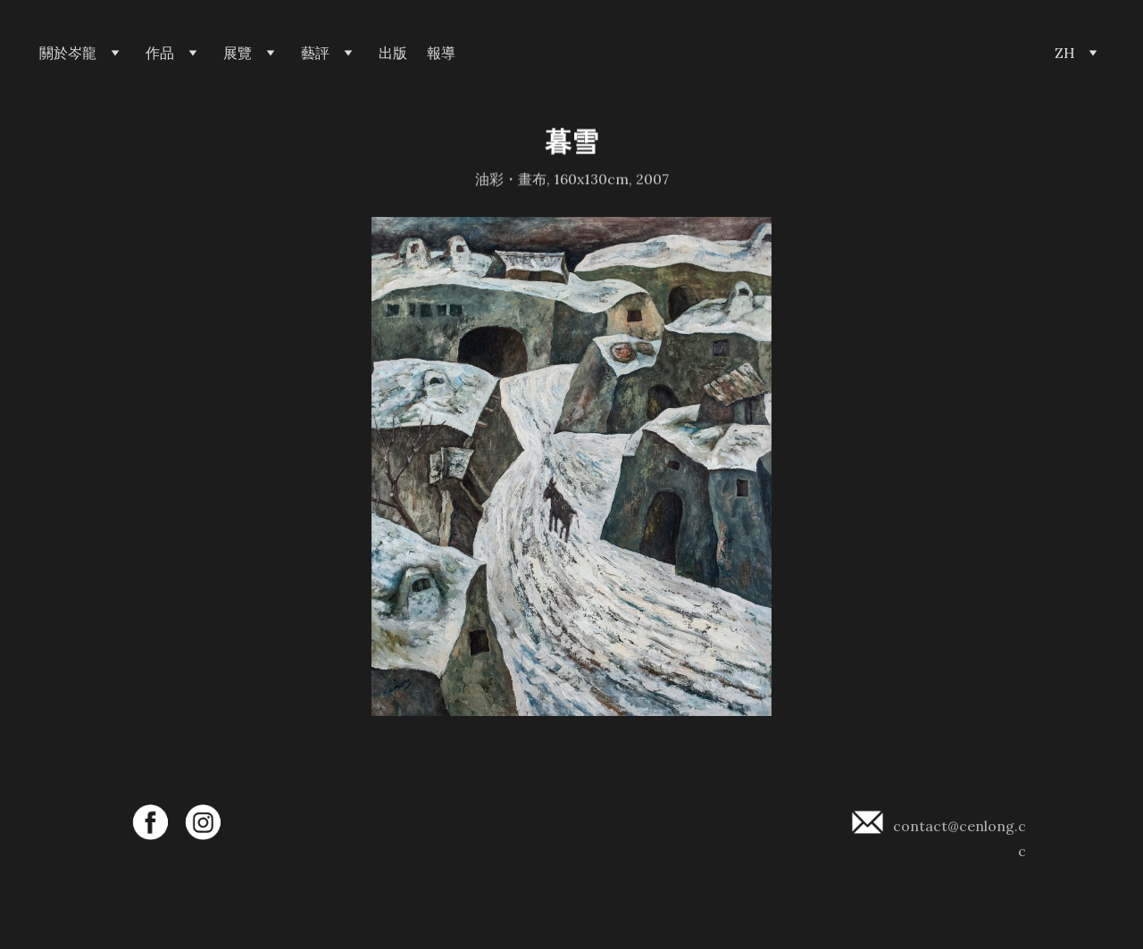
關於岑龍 (67, 53)
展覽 (237, 53)
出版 (393, 53)
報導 (441, 53)
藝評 (315, 53)
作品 (160, 53)
